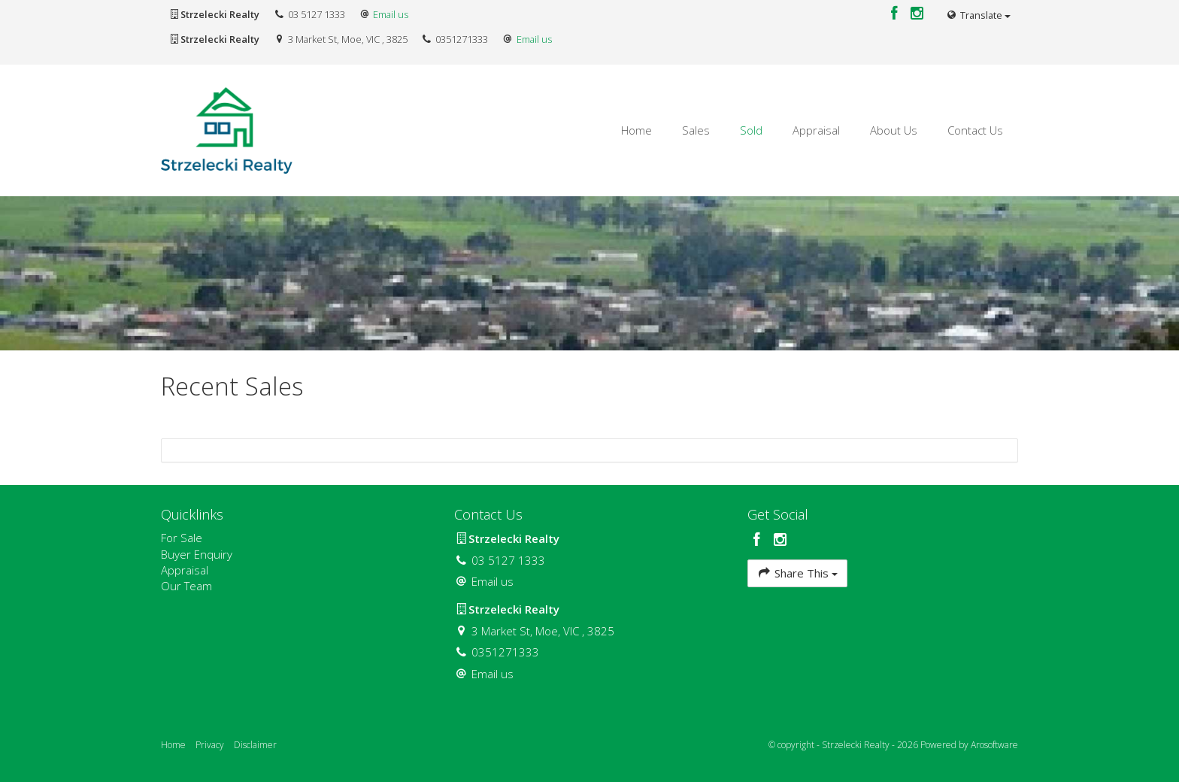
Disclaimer (255, 744)
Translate (978, 15)
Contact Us (975, 130)
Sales (696, 130)
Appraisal (816, 130)
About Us (893, 130)
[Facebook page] (896, 14)
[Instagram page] (917, 14)
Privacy (209, 744)
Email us (390, 14)
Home (636, 130)
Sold (751, 130)
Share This (797, 572)
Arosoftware (994, 744)
